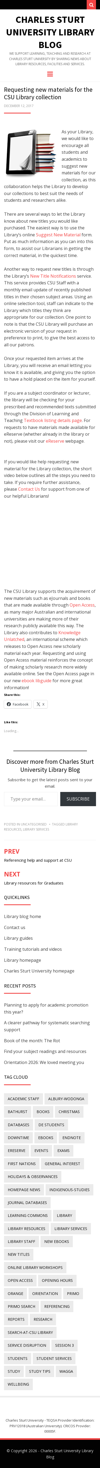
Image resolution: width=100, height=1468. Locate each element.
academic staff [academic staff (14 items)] (23, 1098)
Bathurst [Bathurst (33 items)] (17, 1111)
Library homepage (22, 960)
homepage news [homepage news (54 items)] (24, 1189)
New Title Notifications (53, 276)
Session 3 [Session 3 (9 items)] (64, 1345)
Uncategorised (34, 824)
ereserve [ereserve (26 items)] (16, 1150)
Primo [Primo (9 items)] (73, 1293)
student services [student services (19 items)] (54, 1358)
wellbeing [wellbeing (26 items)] (18, 1384)
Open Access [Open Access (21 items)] (20, 1280)
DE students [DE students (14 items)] (51, 1124)
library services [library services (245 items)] (70, 1228)
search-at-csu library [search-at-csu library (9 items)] (30, 1332)
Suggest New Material (58, 235)
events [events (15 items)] (41, 1150)
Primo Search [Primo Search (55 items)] (21, 1306)
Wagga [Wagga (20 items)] (66, 1371)
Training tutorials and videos (33, 949)
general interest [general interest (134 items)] (62, 1163)
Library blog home (22, 916)
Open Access (82, 605)
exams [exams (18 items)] (63, 1150)
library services (36, 829)
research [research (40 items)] (43, 1319)
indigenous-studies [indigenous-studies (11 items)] (69, 1189)
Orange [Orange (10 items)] (15, 1293)
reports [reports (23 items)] (16, 1319)
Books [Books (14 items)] (43, 1111)
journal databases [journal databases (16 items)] (27, 1202)
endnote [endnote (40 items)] (71, 1137)
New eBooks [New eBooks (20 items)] (56, 1241)
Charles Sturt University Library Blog (50, 32)
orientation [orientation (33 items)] (45, 1293)
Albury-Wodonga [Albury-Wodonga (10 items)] (66, 1098)
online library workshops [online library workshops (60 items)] (35, 1267)
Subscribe (78, 799)
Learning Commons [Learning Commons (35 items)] (28, 1215)
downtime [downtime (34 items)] (18, 1137)
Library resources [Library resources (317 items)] (26, 1228)
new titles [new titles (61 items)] (19, 1254)
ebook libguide (36, 681)
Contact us (14, 927)
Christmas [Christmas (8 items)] (69, 1111)
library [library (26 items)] (64, 1215)
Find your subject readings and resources (45, 1051)
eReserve (55, 441)
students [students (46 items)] (17, 1358)
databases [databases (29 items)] (18, 1124)
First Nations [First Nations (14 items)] (22, 1163)
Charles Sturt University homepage (39, 971)
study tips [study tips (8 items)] (39, 1371)
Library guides (18, 938)
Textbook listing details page (53, 420)
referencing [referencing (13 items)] (57, 1306)
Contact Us (29, 489)
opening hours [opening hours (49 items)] (57, 1280)
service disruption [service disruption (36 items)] (27, 1345)
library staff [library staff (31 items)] (21, 1241)
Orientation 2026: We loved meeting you (44, 1062)
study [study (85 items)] (14, 1371)
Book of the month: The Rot (32, 1041)
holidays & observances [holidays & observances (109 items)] (33, 1176)
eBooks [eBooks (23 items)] (45, 1137)
